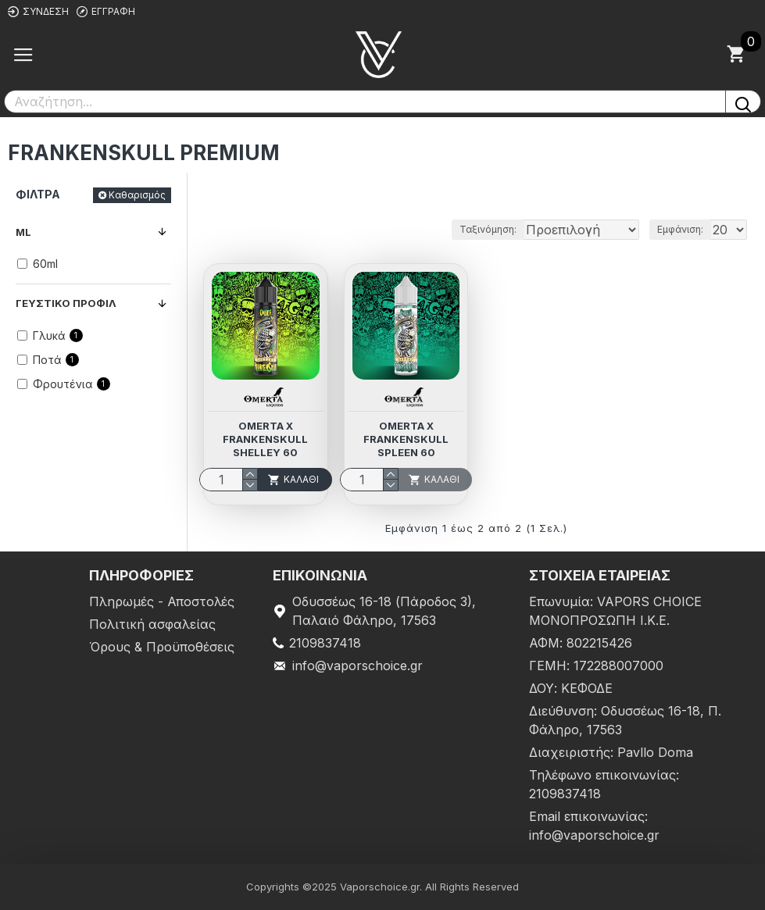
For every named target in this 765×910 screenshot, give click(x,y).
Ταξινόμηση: (488, 229)
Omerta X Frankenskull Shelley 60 (265, 439)
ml (23, 232)
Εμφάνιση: (680, 229)
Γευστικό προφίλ (66, 303)
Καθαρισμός (137, 195)
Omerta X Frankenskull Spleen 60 (406, 439)
